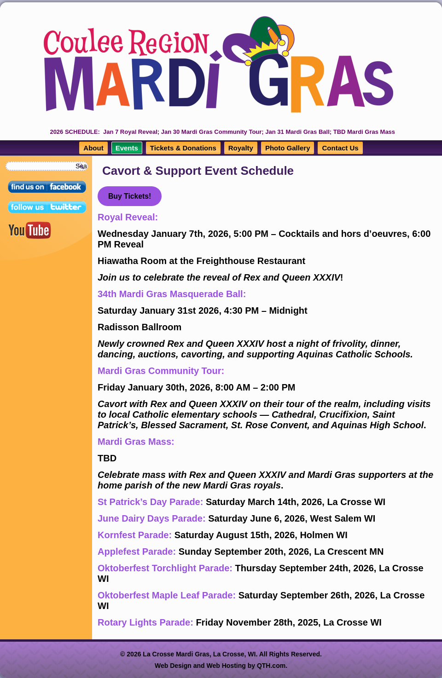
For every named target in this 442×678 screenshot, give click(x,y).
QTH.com (271, 665)
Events (127, 148)
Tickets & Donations (183, 148)
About (93, 148)
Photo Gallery (287, 148)
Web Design (173, 665)
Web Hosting (226, 665)
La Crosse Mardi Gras (176, 654)
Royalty (240, 148)
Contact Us (340, 148)
